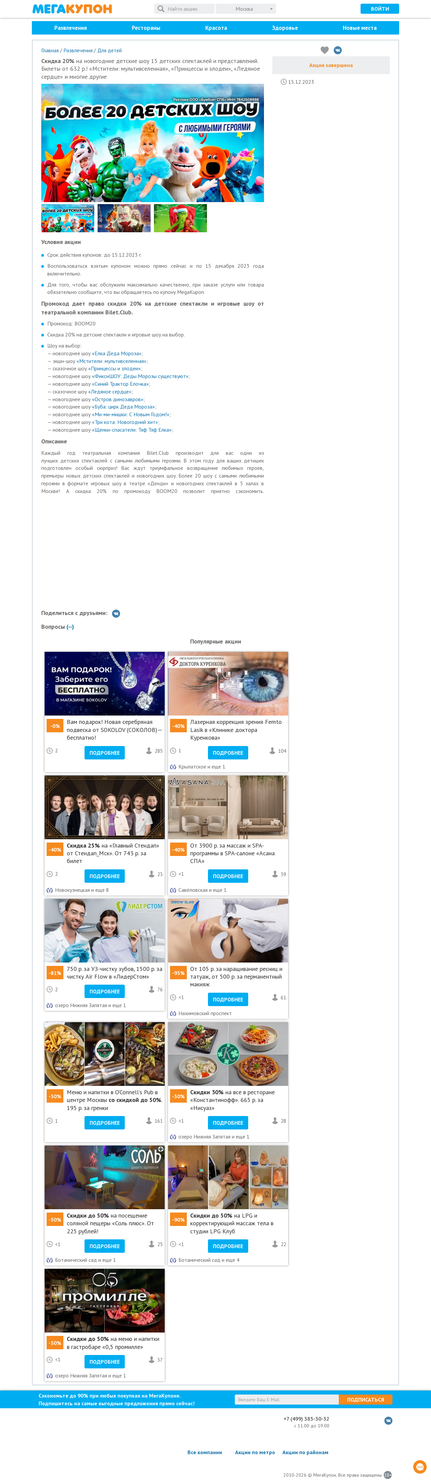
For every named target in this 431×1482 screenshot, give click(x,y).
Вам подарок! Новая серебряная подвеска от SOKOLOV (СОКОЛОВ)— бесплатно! (114, 729)
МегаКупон (72, 9)
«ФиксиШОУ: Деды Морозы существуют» (140, 376)
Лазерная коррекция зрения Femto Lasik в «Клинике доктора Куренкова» (236, 729)
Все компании (204, 1452)
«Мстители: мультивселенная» (111, 361)
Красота (216, 28)
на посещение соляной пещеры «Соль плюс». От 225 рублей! (110, 1223)
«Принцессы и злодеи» (114, 368)
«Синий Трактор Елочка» (120, 383)
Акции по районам (305, 1452)
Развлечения (70, 28)
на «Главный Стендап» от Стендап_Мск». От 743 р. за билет (113, 853)
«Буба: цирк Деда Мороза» (123, 406)
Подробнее (105, 752)
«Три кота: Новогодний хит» (125, 422)
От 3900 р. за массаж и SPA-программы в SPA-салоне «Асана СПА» (232, 853)
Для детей (109, 50)
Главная (50, 50)
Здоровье (285, 28)
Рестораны (146, 28)
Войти (380, 8)
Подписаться (365, 1399)
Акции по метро (255, 1452)
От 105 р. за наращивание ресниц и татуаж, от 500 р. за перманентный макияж (236, 976)
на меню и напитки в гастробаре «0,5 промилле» (113, 1342)
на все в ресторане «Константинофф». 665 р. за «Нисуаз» (232, 1100)
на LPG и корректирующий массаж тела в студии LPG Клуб (231, 1223)
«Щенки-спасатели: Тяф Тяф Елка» (132, 429)
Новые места (360, 28)
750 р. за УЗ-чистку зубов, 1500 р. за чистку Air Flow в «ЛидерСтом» (114, 972)
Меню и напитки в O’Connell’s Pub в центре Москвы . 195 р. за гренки (114, 1100)
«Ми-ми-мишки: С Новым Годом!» (130, 414)
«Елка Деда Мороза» (117, 353)
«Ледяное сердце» (109, 391)
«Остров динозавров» (118, 399)
